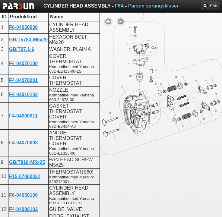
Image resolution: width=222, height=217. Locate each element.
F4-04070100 (23, 63)
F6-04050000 (23, 27)
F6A (119, 5)
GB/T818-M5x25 (27, 162)
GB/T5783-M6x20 (28, 39)
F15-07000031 (24, 176)
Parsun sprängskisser (153, 5)
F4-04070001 (23, 80)
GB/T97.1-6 (21, 49)
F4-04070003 (23, 142)
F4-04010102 (23, 94)
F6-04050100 (23, 195)
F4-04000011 (23, 115)
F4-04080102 (23, 209)
